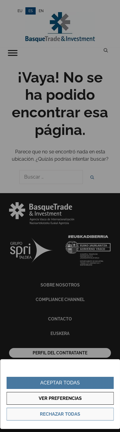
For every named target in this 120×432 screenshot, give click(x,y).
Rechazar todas (60, 414)
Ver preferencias (60, 398)
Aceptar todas (60, 383)
